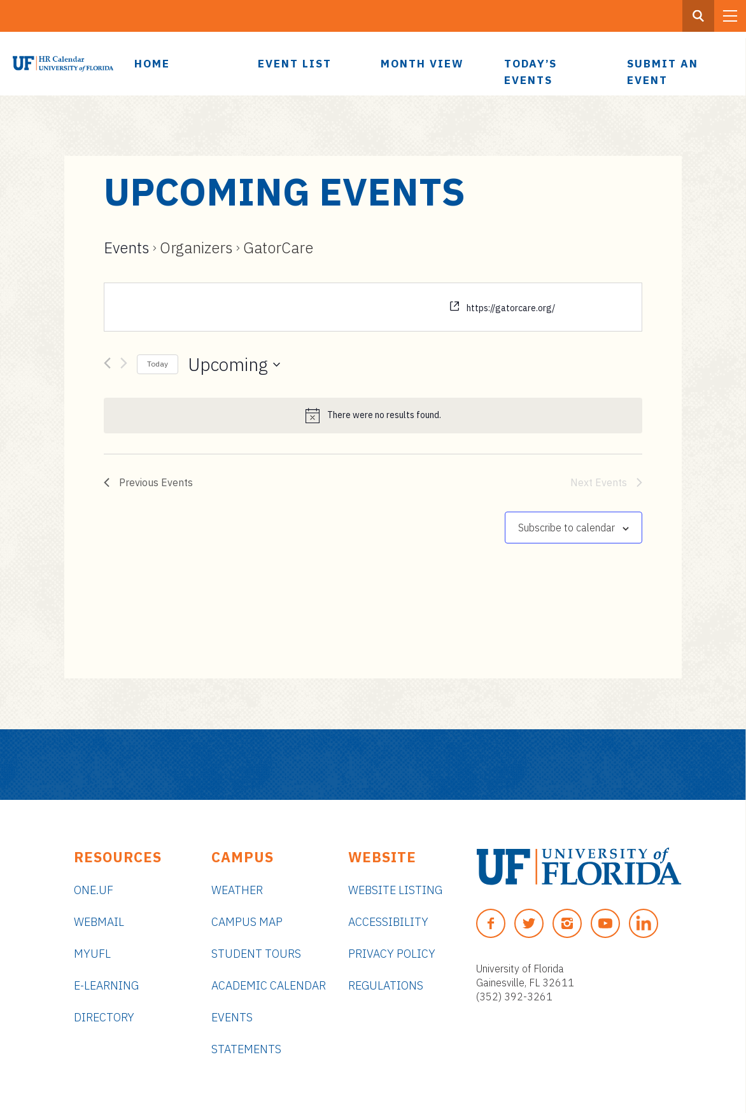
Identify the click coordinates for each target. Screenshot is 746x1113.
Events (127, 247)
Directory (104, 1017)
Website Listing (395, 890)
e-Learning (106, 985)
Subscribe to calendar (566, 527)
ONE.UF (93, 890)
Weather (237, 890)
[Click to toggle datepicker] (234, 364)
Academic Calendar (268, 985)
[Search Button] (698, 16)
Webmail (99, 921)
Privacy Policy (391, 953)
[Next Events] (123, 365)
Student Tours (256, 953)
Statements (246, 1049)
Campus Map (247, 921)
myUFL (92, 953)
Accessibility (388, 921)
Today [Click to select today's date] (157, 363)
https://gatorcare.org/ (511, 308)
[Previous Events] (107, 365)
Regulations (385, 985)
